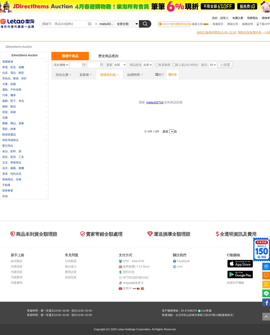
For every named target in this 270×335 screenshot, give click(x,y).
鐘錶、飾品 (25, 106)
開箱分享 (232, 24)
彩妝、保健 (25, 112)
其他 (25, 196)
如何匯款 (16, 261)
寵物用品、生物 (25, 179)
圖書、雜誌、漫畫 (25, 123)
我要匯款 (252, 18)
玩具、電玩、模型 (25, 72)
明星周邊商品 (25, 140)
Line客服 (205, 310)
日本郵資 (71, 261)
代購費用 (16, 282)
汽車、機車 (25, 95)
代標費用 (16, 277)
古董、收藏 (25, 84)
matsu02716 (154, 102)
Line (179, 266)
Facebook (183, 261)
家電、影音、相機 (25, 67)
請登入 (224, 18)
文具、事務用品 (25, 162)
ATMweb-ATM (133, 261)
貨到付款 (129, 272)
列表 (172, 74)
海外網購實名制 (179, 24)
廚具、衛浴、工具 (25, 156)
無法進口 (71, 266)
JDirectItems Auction (18, 46)
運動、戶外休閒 (25, 89)
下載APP (263, 24)
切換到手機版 (235, 282)
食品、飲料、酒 (25, 151)
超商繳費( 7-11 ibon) (136, 266)
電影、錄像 (25, 128)
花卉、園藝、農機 (25, 168)
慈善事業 (25, 190)
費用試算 (71, 272)
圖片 (159, 74)
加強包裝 (71, 277)
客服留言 (218, 24)
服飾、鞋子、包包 (25, 100)
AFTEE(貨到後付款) (136, 277)
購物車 (266, 18)
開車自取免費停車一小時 (254, 32)
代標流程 (16, 266)
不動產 (25, 185)
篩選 (225, 64)
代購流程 (16, 272)
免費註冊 (237, 18)
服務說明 (247, 24)
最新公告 (200, 24)
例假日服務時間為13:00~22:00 (216, 32)
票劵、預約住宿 (25, 173)
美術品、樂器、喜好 (25, 78)
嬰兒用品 (25, 145)
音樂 (25, 117)
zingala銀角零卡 (133, 283)
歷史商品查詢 (108, 56)
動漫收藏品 (25, 134)
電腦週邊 (25, 61)
